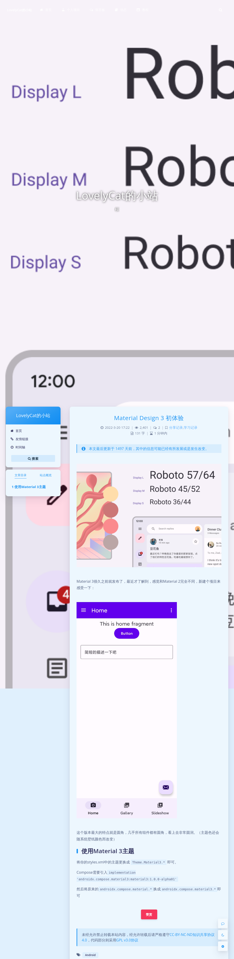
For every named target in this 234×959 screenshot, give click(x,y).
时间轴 (17, 447)
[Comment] (223, 923)
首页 (16, 431)
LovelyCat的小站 (19, 10)
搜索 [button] (33, 458)
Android (90, 955)
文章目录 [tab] (21, 475)
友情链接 (19, 439)
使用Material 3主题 (29, 486)
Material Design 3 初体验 (149, 418)
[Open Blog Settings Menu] (223, 946)
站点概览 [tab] (46, 475)
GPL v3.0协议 (127, 940)
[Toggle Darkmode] (223, 935)
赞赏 (149, 914)
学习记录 (190, 427)
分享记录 (176, 427)
